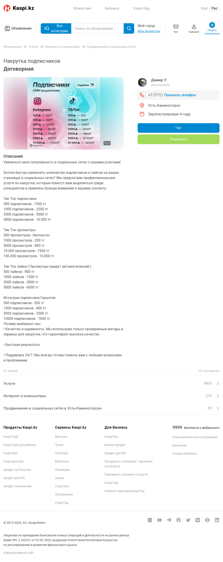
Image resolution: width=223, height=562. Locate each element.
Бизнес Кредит (115, 445)
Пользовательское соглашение (194, 437)
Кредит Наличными (17, 486)
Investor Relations (184, 453)
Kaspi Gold (10, 436)
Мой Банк (62, 461)
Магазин (61, 436)
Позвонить (179, 139)
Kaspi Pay (111, 436)
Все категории (56, 28)
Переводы (62, 469)
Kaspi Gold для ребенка (19, 445)
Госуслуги (62, 486)
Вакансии (179, 445)
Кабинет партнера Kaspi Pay (125, 491)
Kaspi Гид (61, 502)
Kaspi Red (10, 453)
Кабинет (194, 28)
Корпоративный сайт (18, 552)
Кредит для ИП (14, 478)
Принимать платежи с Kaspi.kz (126, 474)
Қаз (204, 8)
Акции (59, 478)
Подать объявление (212, 28)
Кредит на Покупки (17, 469)
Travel (59, 445)
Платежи (61, 453)
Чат (175, 28)
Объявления (17, 28)
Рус (214, 8)
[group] (63, 113)
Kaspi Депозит (13, 461)
